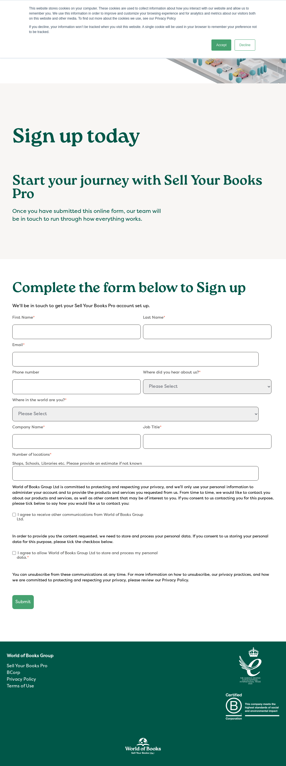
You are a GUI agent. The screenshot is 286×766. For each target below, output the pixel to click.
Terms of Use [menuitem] (20, 686)
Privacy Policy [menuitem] (21, 679)
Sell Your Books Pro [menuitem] (27, 666)
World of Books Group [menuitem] (30, 656)
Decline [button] (245, 45)
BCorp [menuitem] (13, 673)
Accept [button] (221, 45)
